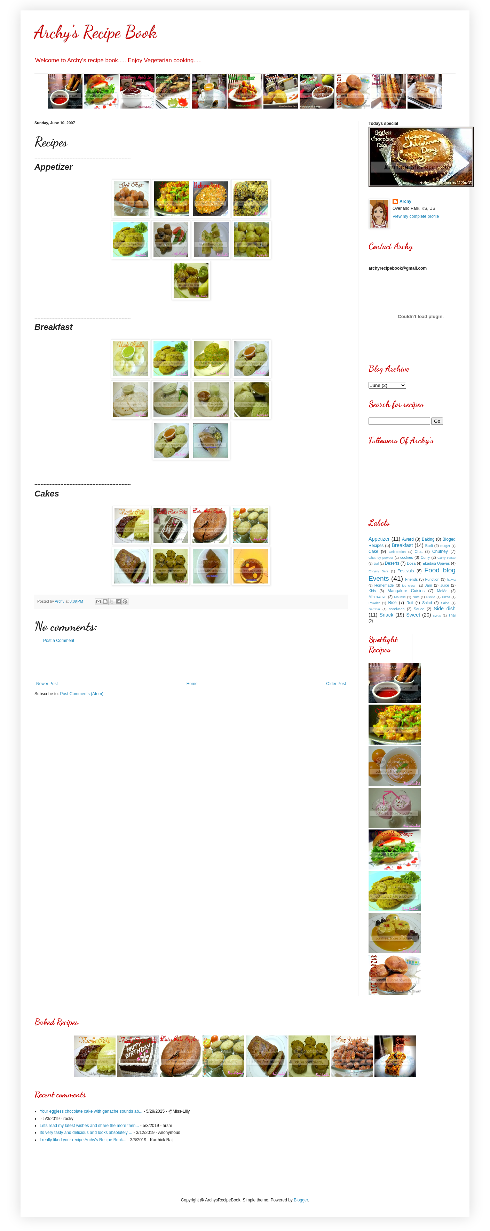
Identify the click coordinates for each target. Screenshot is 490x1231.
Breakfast (402, 545)
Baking (428, 539)
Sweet (413, 615)
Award (408, 539)
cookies (406, 557)
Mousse (400, 597)
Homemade (384, 585)
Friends (411, 579)
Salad (427, 603)
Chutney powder (381, 557)
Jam (428, 585)
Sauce (419, 609)
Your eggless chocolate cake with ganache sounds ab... (91, 1111)
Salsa (445, 603)
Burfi (429, 545)
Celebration (397, 552)
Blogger (301, 1200)
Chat (419, 551)
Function (432, 579)
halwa (451, 579)
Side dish (445, 608)
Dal (376, 563)
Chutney (440, 551)
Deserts (392, 563)
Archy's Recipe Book (95, 32)
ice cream (409, 585)
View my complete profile (416, 216)
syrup (437, 615)
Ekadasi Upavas (436, 563)
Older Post (336, 683)
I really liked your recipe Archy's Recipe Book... (83, 1139)
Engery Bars (378, 571)
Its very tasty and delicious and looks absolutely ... (86, 1132)
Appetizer (379, 539)
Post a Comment (58, 640)
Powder (374, 603)
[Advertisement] (191, 662)
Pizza (446, 597)
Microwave (378, 597)
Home (192, 683)
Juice (444, 585)
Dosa (411, 563)
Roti (409, 603)
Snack (386, 615)
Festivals (405, 571)
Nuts (415, 597)
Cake (373, 551)
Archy (405, 201)
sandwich (396, 609)
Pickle (430, 597)
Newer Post (47, 683)
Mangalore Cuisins (406, 590)
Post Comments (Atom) (81, 693)
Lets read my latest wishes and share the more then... (89, 1125)
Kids (372, 591)
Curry (425, 557)
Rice (392, 602)
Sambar (374, 609)
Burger (445, 546)
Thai (452, 615)
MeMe (442, 591)
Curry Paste (446, 557)
